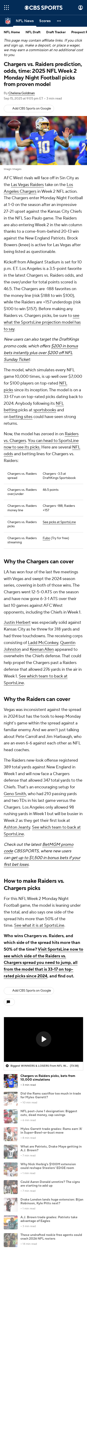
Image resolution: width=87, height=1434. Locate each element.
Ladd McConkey (43, 642)
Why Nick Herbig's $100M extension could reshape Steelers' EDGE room (48, 1166)
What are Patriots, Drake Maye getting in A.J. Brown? (51, 1149)
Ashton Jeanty (17, 827)
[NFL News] (24, 21)
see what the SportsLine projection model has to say (42, 322)
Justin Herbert (17, 622)
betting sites (20, 416)
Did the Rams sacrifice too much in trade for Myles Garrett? (50, 1096)
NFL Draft (33, 32)
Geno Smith (15, 794)
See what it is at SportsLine (39, 925)
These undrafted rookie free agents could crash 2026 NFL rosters (51, 1237)
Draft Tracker (56, 32)
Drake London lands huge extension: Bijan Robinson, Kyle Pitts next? (51, 1202)
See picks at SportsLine (59, 522)
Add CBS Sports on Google (31, 108)
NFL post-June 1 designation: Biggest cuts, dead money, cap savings (48, 1113)
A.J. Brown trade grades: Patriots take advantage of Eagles (48, 1219)
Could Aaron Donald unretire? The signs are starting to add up (50, 1184)
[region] (43, 1039)
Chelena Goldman (21, 93)
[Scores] (44, 21)
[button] (59, 21)
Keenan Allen (42, 649)
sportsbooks (44, 410)
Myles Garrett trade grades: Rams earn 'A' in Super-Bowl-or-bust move (51, 1131)
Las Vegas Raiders (27, 184)
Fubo (46, 538)
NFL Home (12, 32)
